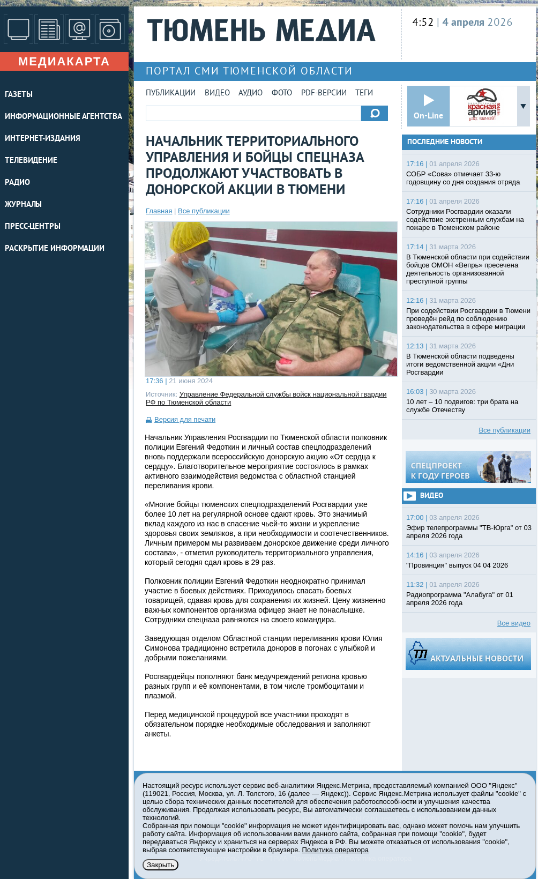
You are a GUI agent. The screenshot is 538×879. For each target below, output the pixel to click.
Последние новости (444, 142)
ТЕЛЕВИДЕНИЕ (31, 161)
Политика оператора (335, 850)
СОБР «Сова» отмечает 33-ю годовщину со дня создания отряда (463, 178)
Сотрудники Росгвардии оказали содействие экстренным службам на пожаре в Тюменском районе (465, 219)
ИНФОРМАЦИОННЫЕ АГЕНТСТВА (63, 117)
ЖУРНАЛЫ (23, 205)
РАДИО (17, 183)
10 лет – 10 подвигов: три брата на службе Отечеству (462, 406)
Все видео (513, 623)
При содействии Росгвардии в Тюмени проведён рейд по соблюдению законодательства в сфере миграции (468, 319)
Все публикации (204, 211)
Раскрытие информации (54, 249)
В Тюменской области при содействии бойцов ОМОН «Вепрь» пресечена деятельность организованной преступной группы (467, 269)
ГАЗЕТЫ (18, 95)
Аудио (250, 93)
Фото (282, 93)
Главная (159, 211)
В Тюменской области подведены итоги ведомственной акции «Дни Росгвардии (460, 364)
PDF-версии (324, 93)
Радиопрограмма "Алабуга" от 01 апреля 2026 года (459, 599)
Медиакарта (64, 61)
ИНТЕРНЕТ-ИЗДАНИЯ (42, 139)
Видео (217, 93)
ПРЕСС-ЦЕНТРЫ (33, 227)
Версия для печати (184, 419)
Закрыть (160, 865)
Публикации (171, 93)
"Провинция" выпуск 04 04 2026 (457, 565)
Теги (364, 93)
